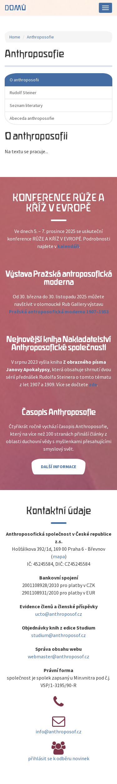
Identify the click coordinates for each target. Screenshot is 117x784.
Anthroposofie (40, 37)
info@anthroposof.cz (58, 731)
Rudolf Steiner (23, 92)
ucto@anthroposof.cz (58, 614)
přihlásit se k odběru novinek (58, 758)
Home (14, 37)
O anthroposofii (24, 80)
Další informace (58, 466)
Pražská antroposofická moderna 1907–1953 (59, 311)
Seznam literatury (26, 105)
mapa (59, 556)
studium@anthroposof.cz (58, 635)
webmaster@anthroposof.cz (58, 656)
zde (93, 384)
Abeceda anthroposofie (32, 118)
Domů (15, 7)
